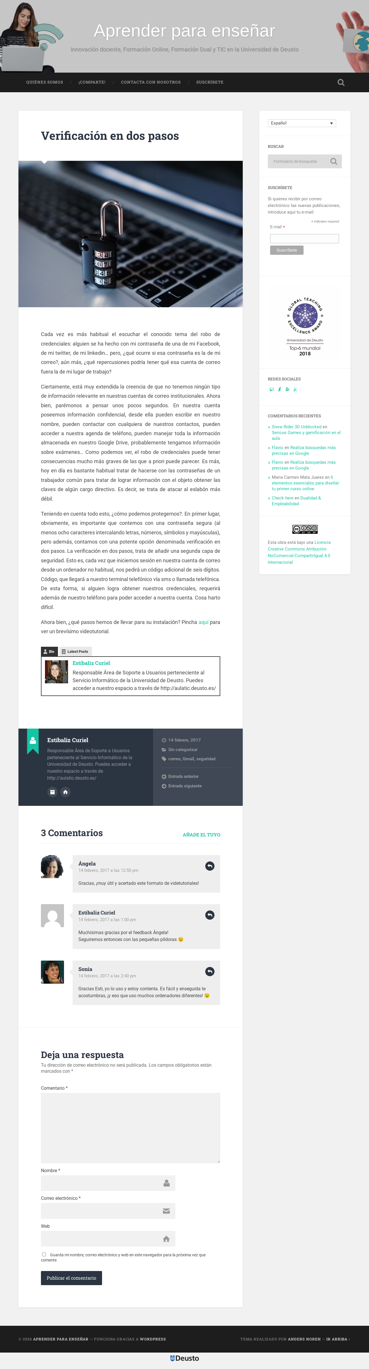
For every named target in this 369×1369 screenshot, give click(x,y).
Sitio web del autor (65, 792)
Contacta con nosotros (151, 82)
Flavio (277, 448)
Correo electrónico (61, 1200)
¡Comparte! (92, 82)
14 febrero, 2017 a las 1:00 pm (107, 919)
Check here (282, 498)
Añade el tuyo (201, 834)
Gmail (188, 759)
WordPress (153, 1341)
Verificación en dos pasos (111, 136)
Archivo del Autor (52, 792)
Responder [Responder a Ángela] (209, 866)
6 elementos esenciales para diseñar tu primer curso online (305, 483)
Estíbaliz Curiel (91, 663)
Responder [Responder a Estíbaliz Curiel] (209, 915)
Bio (51, 652)
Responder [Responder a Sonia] (209, 971)
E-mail (277, 227)
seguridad (205, 759)
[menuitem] (302, 124)
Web (45, 1228)
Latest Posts (77, 652)
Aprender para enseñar (184, 30)
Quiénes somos (44, 82)
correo (174, 759)
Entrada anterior (183, 777)
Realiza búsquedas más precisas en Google (304, 451)
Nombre (50, 1172)
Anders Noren (304, 1341)
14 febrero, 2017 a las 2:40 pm (107, 975)
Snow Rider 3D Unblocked (296, 427)
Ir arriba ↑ (338, 1341)
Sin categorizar (182, 750)
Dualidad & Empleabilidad (296, 501)
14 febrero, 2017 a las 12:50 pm (108, 870)
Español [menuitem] (279, 123)
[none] (302, 124)
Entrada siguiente (185, 786)
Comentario (54, 1088)
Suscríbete (210, 82)
